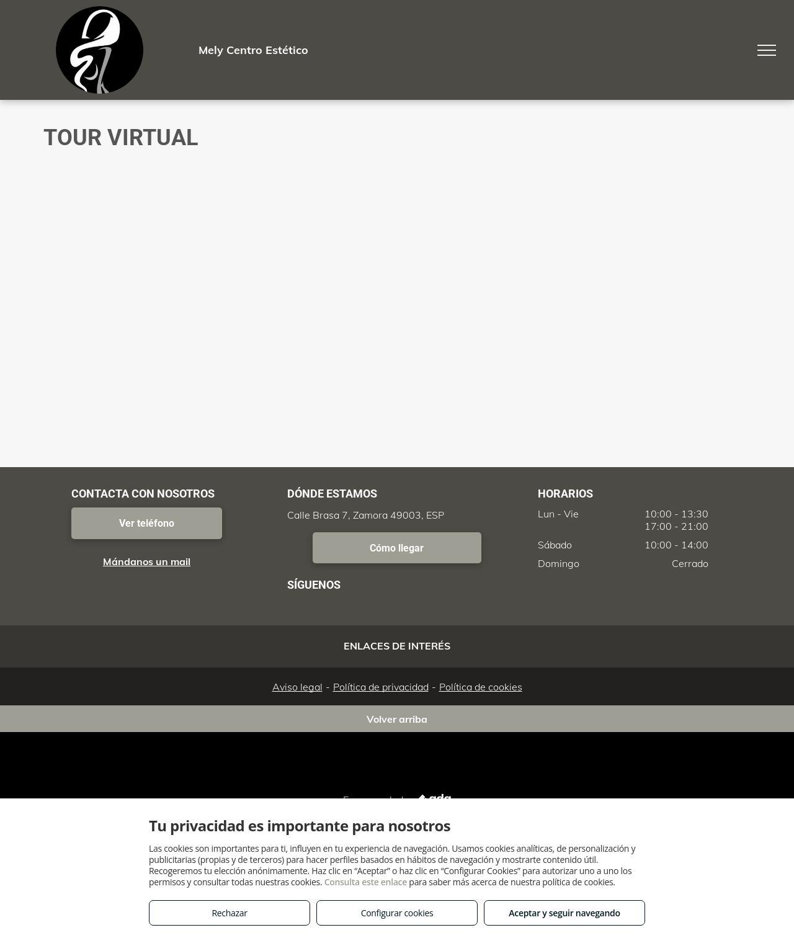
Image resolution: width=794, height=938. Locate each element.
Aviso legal (297, 687)
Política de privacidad (381, 687)
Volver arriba (397, 719)
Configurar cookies (397, 913)
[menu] (767, 50)
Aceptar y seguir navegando (564, 913)
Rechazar (229, 913)
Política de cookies (480, 687)
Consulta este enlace (365, 882)
